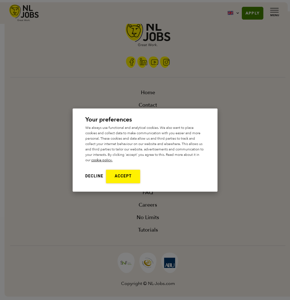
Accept (123, 176)
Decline (94, 176)
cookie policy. (102, 160)
